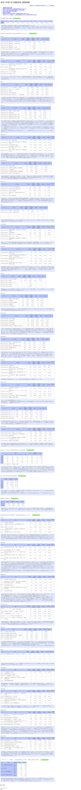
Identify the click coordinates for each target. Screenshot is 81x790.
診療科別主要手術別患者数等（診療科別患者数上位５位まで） (16, 13)
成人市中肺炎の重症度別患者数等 (10, 11)
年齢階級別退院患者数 (7, 7)
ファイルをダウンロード (16, 18)
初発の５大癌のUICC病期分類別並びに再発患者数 (13, 9)
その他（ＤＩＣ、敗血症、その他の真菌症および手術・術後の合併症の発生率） (20, 14)
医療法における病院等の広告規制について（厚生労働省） (42, 5)
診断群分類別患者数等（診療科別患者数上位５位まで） (15, 8)
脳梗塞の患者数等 (6, 12)
